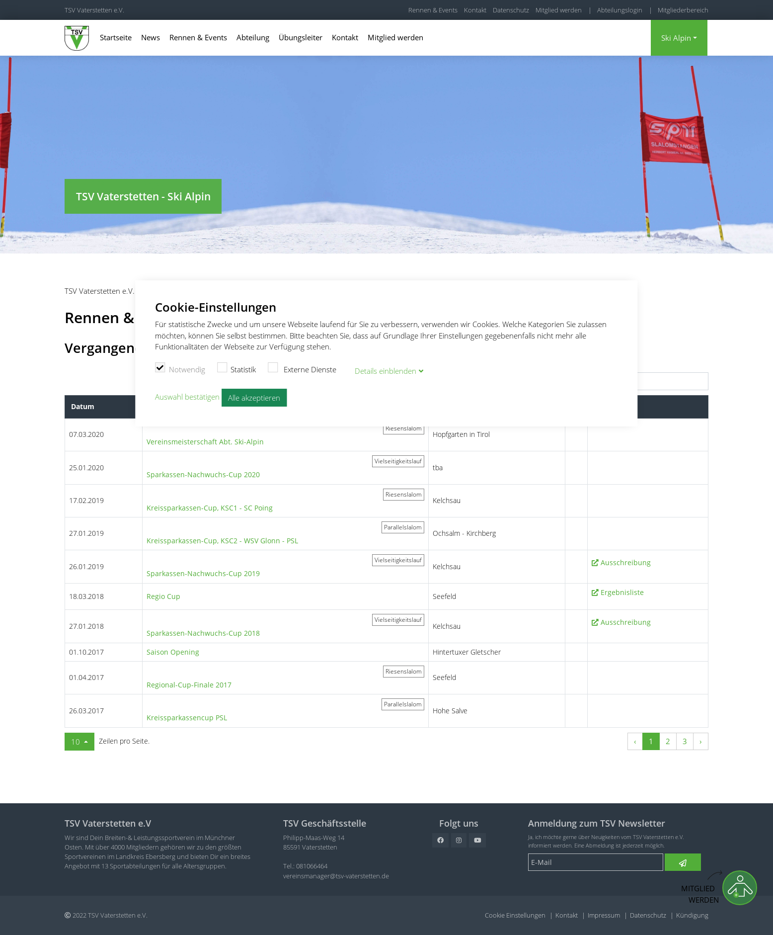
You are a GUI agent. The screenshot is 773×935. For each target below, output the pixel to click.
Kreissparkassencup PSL (187, 717)
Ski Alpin (676, 38)
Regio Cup (163, 596)
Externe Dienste (302, 367)
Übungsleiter (300, 37)
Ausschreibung (626, 562)
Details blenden (385, 369)
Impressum (604, 915)
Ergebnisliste (622, 592)
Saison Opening (173, 652)
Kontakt (475, 9)
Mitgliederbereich (683, 9)
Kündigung (692, 915)
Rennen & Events (433, 9)
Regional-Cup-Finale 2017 (189, 684)
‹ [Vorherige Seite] (635, 741)
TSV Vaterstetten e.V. (94, 9)
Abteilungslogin (619, 9)
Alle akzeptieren (254, 396)
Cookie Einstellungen (515, 915)
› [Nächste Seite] (700, 741)
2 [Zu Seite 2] (668, 741)
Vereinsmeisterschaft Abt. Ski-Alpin (205, 441)
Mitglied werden (559, 9)
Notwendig (180, 367)
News (150, 37)
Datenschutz (511, 9)
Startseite (116, 37)
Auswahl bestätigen (187, 395)
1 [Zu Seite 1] (651, 741)
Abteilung (252, 37)
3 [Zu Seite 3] (685, 741)
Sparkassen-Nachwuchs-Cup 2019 (203, 573)
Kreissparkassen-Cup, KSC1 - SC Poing (210, 507)
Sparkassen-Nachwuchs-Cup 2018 (203, 633)
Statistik (236, 367)
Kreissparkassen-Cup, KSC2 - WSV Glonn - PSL (222, 540)
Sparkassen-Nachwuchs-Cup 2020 (203, 474)
